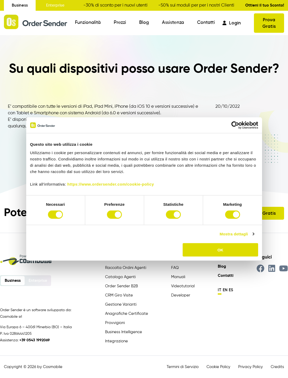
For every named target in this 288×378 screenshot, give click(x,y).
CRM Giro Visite (119, 295)
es (231, 290)
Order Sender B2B (121, 286)
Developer (180, 295)
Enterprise (55, 5)
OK (221, 249)
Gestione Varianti (121, 304)
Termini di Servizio (183, 367)
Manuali (178, 277)
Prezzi (120, 22)
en (225, 290)
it (219, 290)
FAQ (175, 268)
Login (231, 22)
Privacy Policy (250, 367)
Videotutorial (183, 286)
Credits (277, 367)
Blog (144, 22)
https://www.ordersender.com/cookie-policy (110, 184)
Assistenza (173, 22)
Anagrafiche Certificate (126, 314)
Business (20, 5)
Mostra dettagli (234, 234)
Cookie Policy (218, 367)
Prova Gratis (269, 23)
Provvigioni (115, 323)
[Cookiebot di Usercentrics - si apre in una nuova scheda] (235, 125)
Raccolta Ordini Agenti (125, 268)
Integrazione (116, 341)
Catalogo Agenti (120, 277)
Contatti (206, 22)
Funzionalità (88, 22)
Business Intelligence (123, 332)
